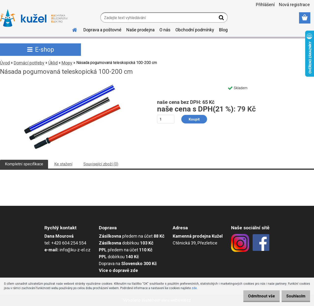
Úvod (5, 62)
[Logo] (33, 18)
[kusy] (165, 119)
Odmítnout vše (257, 296)
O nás (164, 29)
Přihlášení (265, 4)
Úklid (53, 62)
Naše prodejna (140, 29)
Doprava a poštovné (102, 29)
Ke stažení (63, 164)
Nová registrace (294, 4)
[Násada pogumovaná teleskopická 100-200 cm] (73, 85)
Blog (223, 29)
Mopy (67, 62)
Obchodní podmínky (194, 29)
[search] (221, 18)
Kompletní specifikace (24, 164)
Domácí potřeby (29, 62)
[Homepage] (71, 29)
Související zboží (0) (100, 164)
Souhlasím (294, 296)
